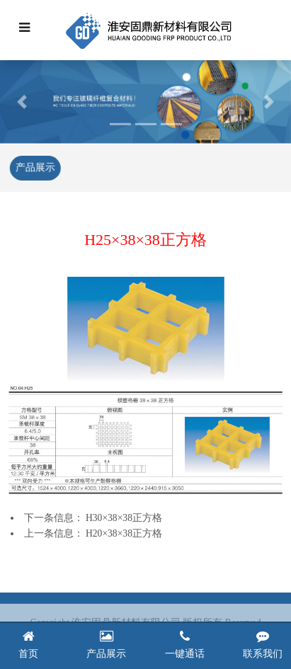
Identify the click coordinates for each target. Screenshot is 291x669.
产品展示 (35, 167)
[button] (22, 101)
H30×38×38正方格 (124, 518)
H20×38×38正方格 (124, 533)
